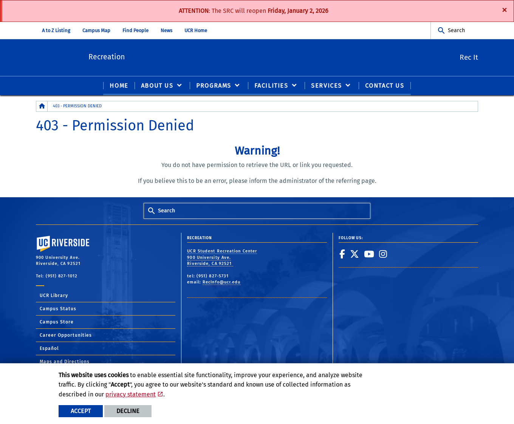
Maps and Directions (65, 362)
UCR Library (54, 296)
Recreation (127, 56)
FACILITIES (271, 85)
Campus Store (57, 322)
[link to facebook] (342, 254)
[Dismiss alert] (505, 9)
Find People (135, 30)
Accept (81, 411)
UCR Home (195, 30)
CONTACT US (384, 85)
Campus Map (96, 30)
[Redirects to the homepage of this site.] (42, 106)
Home (119, 85)
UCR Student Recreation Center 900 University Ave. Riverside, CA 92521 (222, 257)
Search (456, 30)
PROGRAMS (213, 85)
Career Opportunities (66, 335)
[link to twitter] (354, 254)
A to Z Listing (56, 30)
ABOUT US (157, 85)
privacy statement (130, 394)
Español (49, 348)
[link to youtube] (369, 254)
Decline (127, 411)
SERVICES (326, 85)
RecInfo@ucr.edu (222, 282)
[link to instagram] (383, 254)
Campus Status (58, 309)
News (166, 30)
